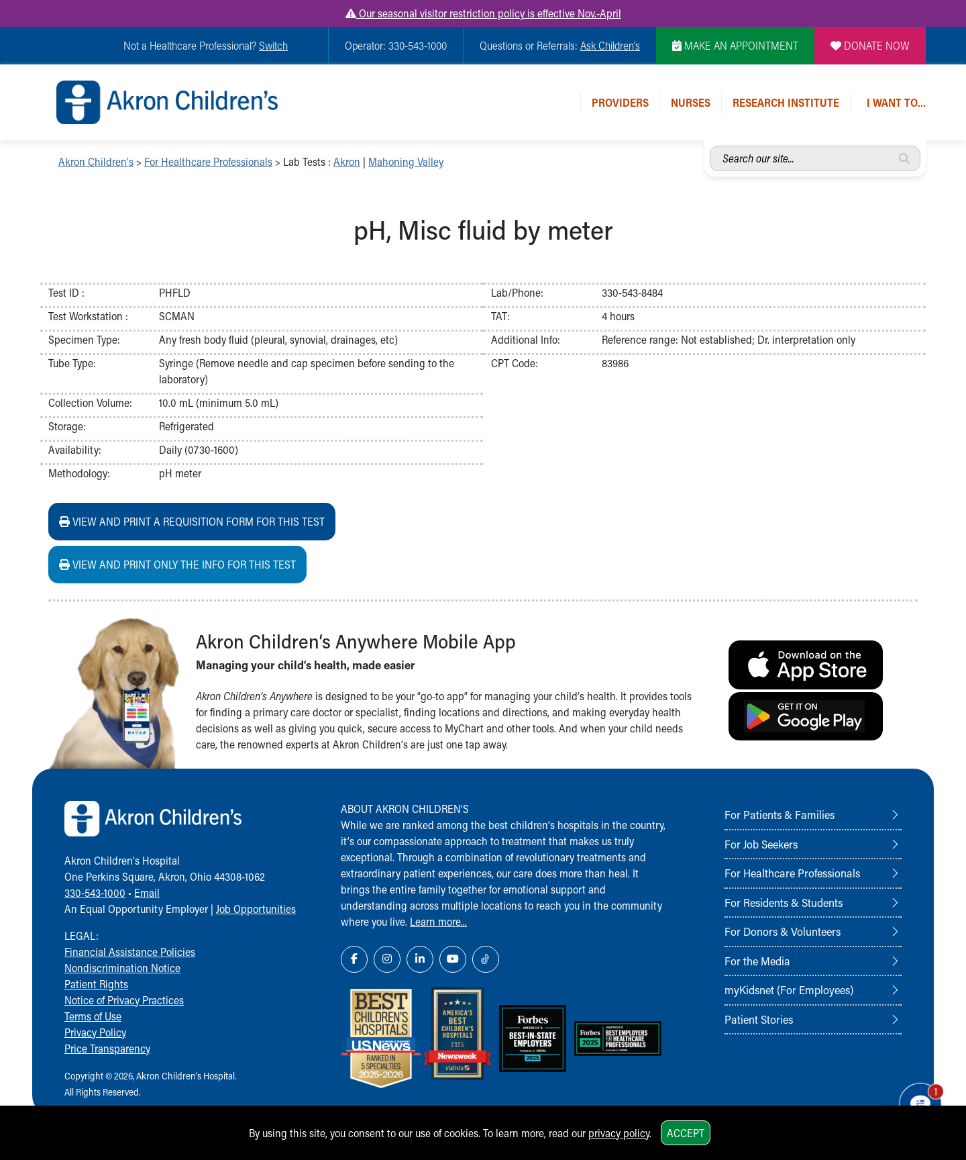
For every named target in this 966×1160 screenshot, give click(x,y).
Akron (346, 161)
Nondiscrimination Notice (122, 968)
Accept (685, 1133)
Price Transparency (107, 1048)
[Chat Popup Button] (917, 1100)
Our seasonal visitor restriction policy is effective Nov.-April (483, 13)
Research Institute (786, 102)
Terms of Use (92, 1016)
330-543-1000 (94, 892)
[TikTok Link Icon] (485, 959)
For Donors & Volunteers (782, 931)
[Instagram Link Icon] (387, 959)
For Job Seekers (761, 843)
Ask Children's (610, 45)
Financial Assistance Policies (129, 952)
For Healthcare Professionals (208, 161)
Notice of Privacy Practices (124, 1000)
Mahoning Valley (405, 161)
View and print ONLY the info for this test (177, 564)
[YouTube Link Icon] (452, 959)
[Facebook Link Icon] (354, 959)
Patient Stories (758, 1019)
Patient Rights (96, 984)
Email (147, 892)
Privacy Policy (95, 1032)
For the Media (757, 960)
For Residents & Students (783, 902)
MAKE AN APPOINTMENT (735, 45)
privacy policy (618, 1133)
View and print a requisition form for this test (192, 521)
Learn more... (438, 921)
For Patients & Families (779, 814)
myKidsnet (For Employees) (788, 989)
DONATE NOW (870, 45)
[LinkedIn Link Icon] (420, 959)
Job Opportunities (256, 909)
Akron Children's (95, 161)
